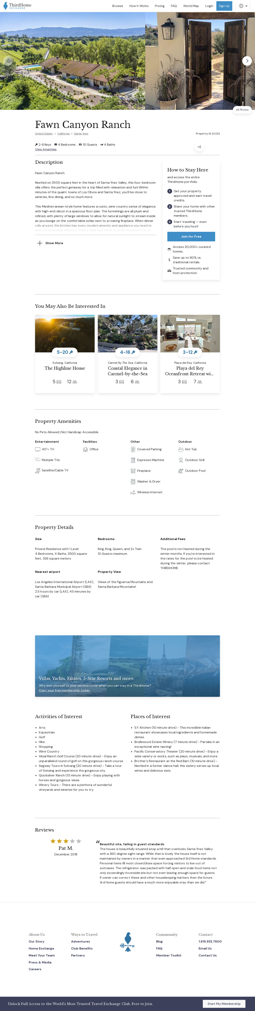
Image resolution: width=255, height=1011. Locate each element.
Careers (35, 969)
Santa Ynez (81, 133)
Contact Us (208, 955)
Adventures (80, 941)
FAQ (159, 948)
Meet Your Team (42, 955)
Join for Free (191, 236)
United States (44, 133)
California (63, 133)
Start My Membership (224, 1004)
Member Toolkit (168, 955)
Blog (159, 941)
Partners (78, 955)
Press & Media (40, 962)
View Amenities (46, 149)
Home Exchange (41, 948)
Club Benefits (82, 948)
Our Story (36, 941)
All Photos (242, 109)
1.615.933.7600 (210, 941)
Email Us (205, 948)
